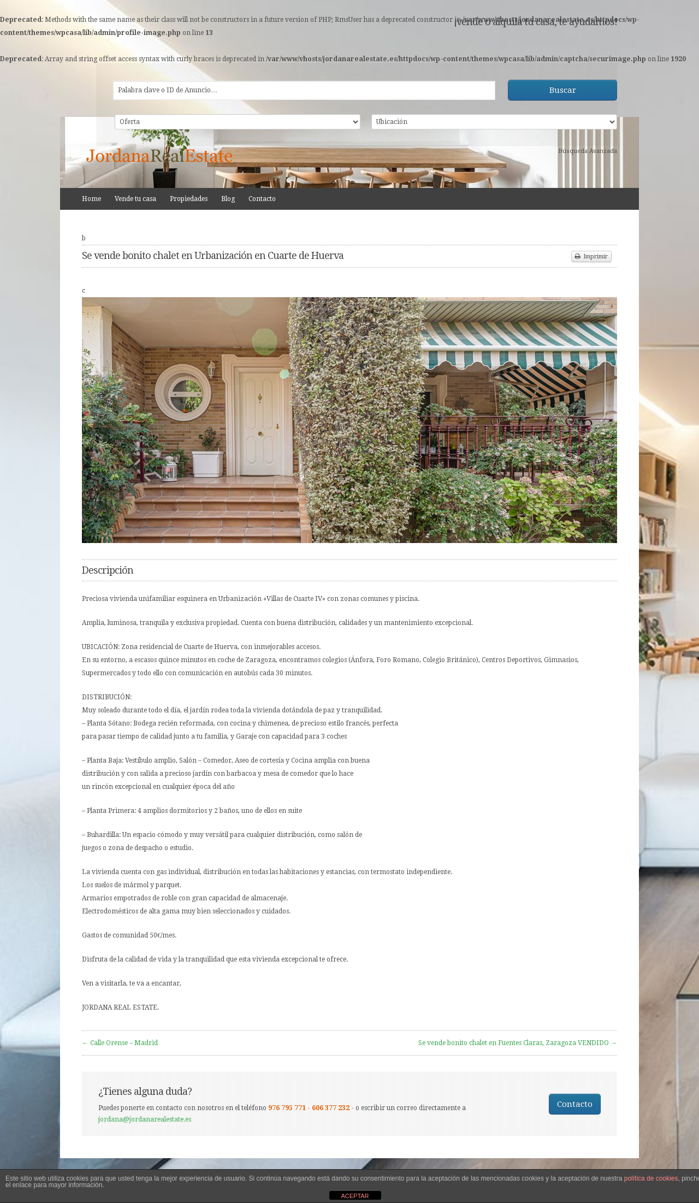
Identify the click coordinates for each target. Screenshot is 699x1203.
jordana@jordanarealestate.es (144, 1119)
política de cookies (651, 1178)
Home (91, 199)
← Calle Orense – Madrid (120, 1043)
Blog (228, 199)
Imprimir (591, 256)
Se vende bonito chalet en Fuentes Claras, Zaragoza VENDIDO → (517, 1043)
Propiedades (189, 199)
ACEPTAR (355, 1196)
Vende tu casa (135, 199)
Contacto (262, 199)
